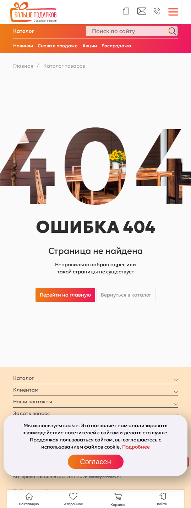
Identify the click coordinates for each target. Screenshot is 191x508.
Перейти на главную (65, 295)
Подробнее (136, 447)
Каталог (23, 31)
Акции (89, 46)
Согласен (95, 462)
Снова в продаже (58, 46)
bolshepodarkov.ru (105, 477)
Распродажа (116, 46)
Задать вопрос (31, 413)
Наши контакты (32, 401)
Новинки (23, 46)
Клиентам (25, 390)
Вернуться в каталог (126, 295)
